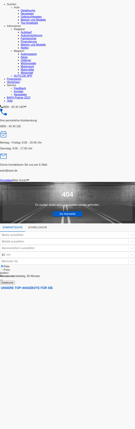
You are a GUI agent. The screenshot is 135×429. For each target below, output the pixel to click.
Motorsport (27, 66)
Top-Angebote (29, 22)
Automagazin (29, 54)
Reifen (25, 47)
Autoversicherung (31, 35)
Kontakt (18, 91)
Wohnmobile (28, 63)
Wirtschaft (27, 72)
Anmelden (6, 180)
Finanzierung (29, 41)
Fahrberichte (28, 38)
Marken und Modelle (33, 19)
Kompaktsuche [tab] (12, 229)
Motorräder (27, 69)
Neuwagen (27, 13)
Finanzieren (14, 78)
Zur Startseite (67, 214)
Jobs (10, 100)
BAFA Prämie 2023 (18, 97)
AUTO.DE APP (23, 75)
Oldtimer (26, 60)
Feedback (20, 88)
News (24, 57)
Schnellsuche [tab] (37, 227)
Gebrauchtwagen (31, 16)
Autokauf (26, 32)
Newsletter (20, 94)
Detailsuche (28, 10)
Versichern (13, 82)
